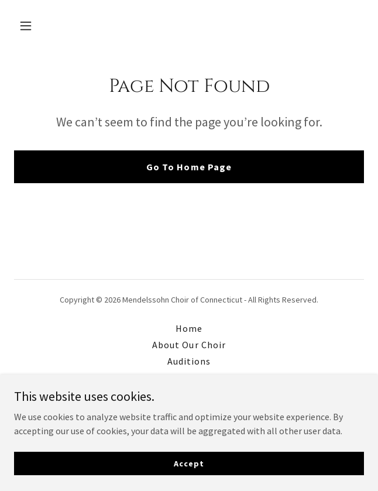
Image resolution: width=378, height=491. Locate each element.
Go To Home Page (188, 167)
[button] (40, 25)
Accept (189, 463)
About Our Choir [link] (188, 345)
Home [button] (189, 328)
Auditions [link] (189, 361)
